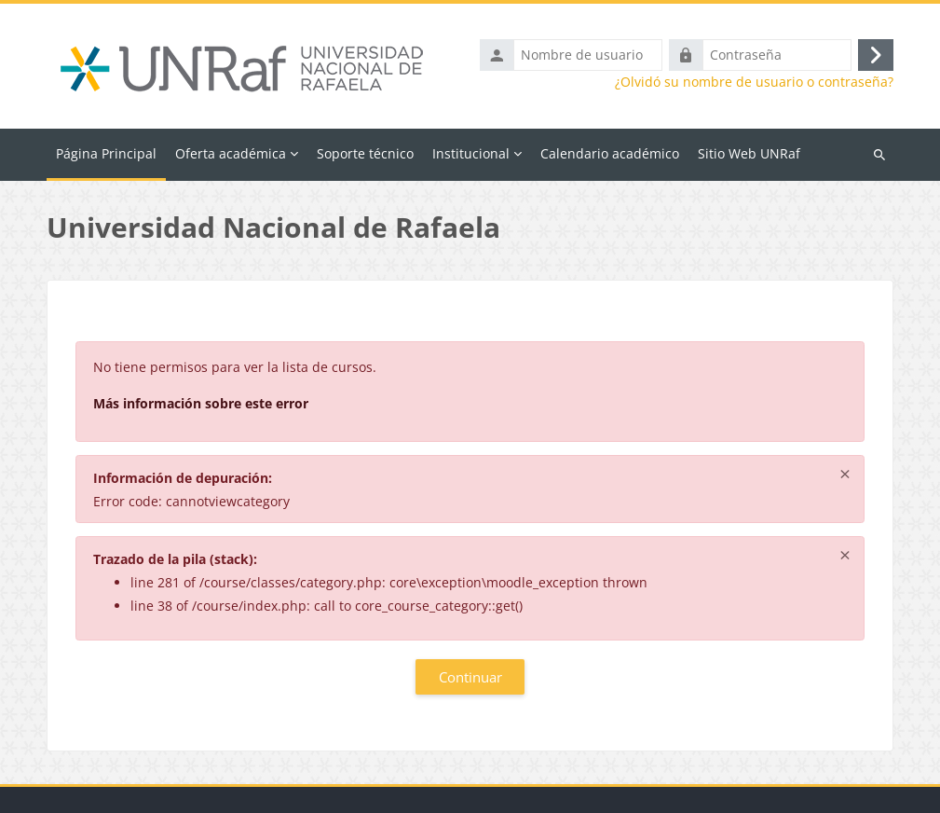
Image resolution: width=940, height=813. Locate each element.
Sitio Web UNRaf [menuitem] (749, 153)
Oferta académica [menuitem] (230, 153)
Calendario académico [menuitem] (609, 153)
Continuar (470, 677)
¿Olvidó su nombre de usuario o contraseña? (754, 82)
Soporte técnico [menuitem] (365, 153)
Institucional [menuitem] (471, 153)
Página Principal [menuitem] (106, 153)
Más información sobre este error (200, 403)
